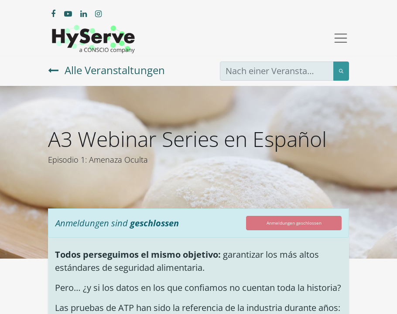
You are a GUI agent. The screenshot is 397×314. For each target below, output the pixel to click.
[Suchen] (341, 71)
